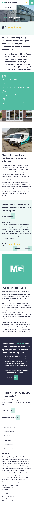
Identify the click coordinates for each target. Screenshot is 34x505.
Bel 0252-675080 (7, 410)
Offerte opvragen (10, 377)
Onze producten (7, 7)
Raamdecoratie (8, 449)
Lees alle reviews (7, 216)
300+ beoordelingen (22, 32)
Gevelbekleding (8, 444)
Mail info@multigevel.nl (10, 417)
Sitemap (4, 498)
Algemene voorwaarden (8, 496)
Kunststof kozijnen (9, 427)
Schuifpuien (7, 436)
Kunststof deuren (9, 431)
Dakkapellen (7, 440)
